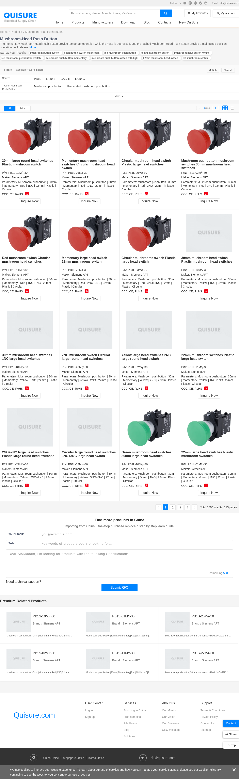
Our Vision (168, 716)
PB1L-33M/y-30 (78, 464)
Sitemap (206, 729)
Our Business (170, 723)
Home (59, 22)
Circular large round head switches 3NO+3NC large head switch (89, 454)
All (10, 108)
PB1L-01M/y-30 (18, 367)
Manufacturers (102, 22)
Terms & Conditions (213, 710)
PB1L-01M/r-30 (77, 172)
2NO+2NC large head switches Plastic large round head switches (28, 454)
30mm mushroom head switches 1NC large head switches (27, 356)
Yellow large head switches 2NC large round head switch (146, 356)
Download (128, 22)
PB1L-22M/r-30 (77, 270)
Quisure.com (34, 715)
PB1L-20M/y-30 (78, 367)
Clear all (228, 70)
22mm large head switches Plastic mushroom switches (207, 454)
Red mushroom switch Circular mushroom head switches (26, 259)
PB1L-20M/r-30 (137, 172)
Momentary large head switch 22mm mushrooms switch (84, 259)
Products (77, 22)
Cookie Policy (207, 769)
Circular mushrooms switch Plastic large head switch (149, 259)
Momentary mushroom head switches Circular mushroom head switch (88, 164)
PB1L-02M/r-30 (197, 172)
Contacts (164, 22)
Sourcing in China (135, 710)
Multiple (213, 70)
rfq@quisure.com (229, 3)
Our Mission (169, 710)
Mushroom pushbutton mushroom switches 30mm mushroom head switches (207, 164)
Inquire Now (29, 201)
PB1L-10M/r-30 (18, 172)
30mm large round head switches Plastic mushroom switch (27, 162)
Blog (147, 22)
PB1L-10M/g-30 (138, 464)
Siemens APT (20, 177)
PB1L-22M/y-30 (18, 464)
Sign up (90, 716)
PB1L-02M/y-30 (137, 367)
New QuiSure (188, 22)
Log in (89, 710)
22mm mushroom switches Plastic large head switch (207, 356)
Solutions (129, 736)
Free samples (132, 716)
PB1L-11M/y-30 (197, 367)
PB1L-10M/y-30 (197, 270)
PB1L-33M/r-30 (137, 270)
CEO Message (171, 729)
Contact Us (207, 723)
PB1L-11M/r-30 (18, 270)
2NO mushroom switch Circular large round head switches (86, 356)
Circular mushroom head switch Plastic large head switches (146, 162)
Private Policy (209, 716)
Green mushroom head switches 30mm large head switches (147, 454)
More (33, 47)
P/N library (130, 723)
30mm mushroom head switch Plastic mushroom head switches (207, 259)
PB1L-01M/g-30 (197, 464)
